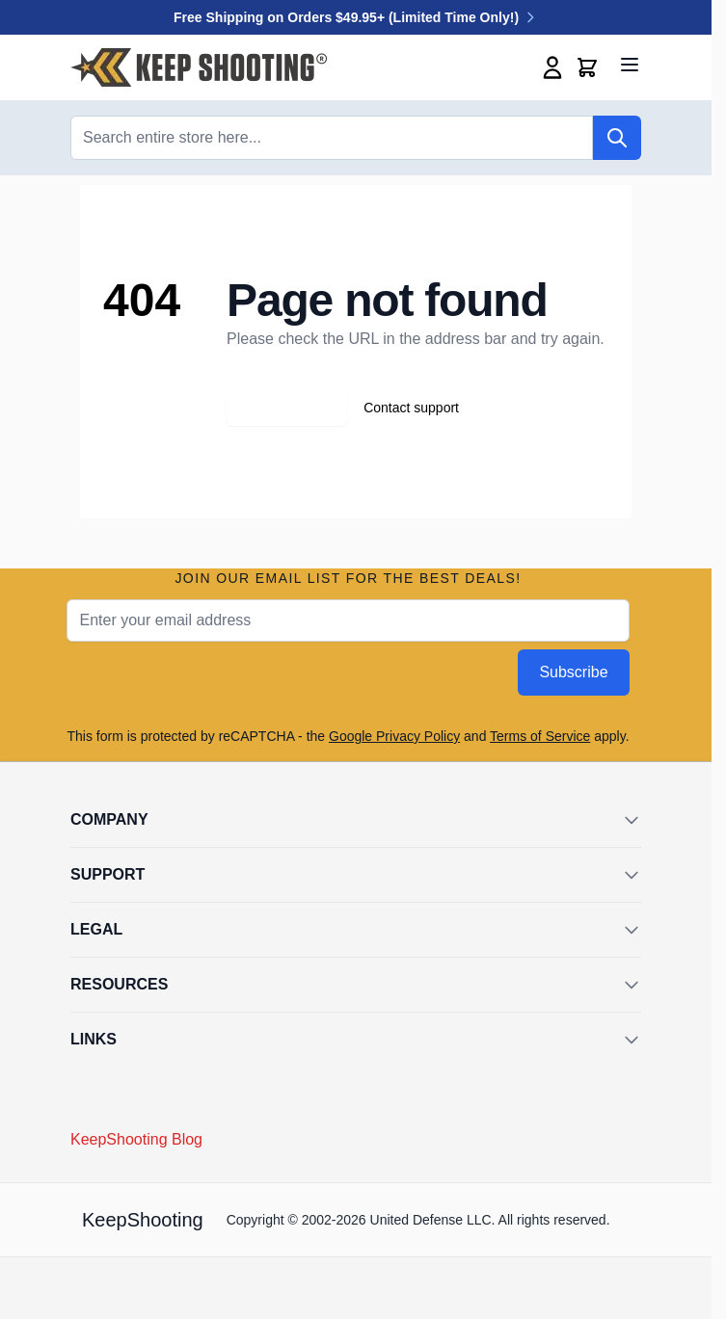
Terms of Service (540, 736)
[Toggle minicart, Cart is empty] (587, 67)
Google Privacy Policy (394, 736)
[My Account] (552, 67)
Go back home (287, 407)
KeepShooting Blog (136, 1139)
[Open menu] (629, 64)
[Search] (617, 138)
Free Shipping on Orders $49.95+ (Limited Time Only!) (356, 17)
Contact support (411, 407)
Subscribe (573, 672)
